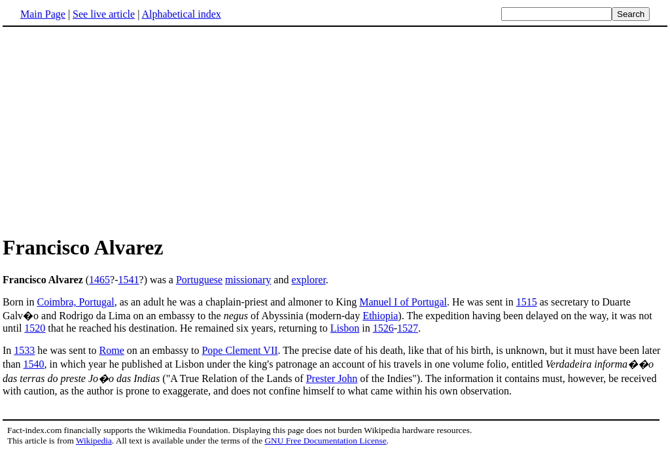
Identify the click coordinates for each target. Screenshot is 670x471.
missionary (248, 279)
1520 (34, 328)
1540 (34, 364)
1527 (407, 328)
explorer (308, 279)
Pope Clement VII (239, 350)
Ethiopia (380, 315)
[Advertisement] (335, 130)
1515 (526, 301)
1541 (128, 279)
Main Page (42, 14)
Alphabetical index (180, 14)
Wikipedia (94, 440)
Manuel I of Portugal (403, 301)
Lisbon (344, 328)
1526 (383, 328)
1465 (99, 279)
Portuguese (199, 279)
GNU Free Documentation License (325, 440)
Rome (111, 350)
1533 (24, 350)
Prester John (332, 378)
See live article (104, 14)
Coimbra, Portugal (75, 301)
